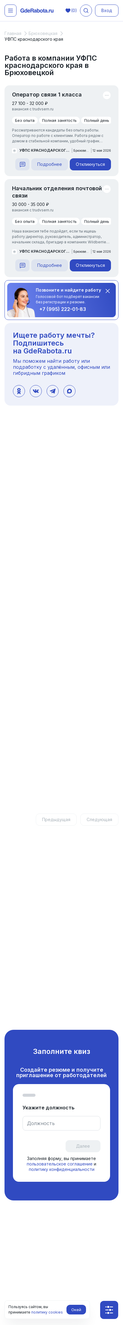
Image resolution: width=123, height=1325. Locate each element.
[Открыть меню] (11, 11)
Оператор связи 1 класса (47, 94)
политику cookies (47, 1312)
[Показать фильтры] (109, 1310)
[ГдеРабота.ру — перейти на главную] (37, 10)
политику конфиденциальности (61, 1169)
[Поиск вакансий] (86, 11)
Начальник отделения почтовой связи (57, 192)
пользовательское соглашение (60, 1163)
